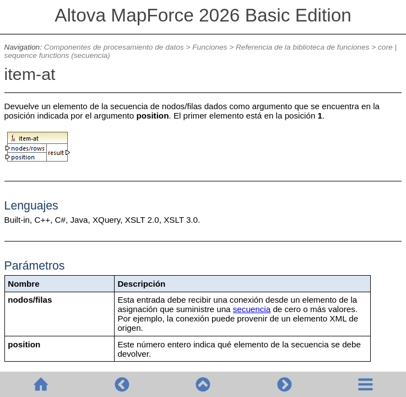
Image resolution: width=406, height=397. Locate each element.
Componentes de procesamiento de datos (114, 47)
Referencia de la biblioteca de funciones (302, 47)
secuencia (251, 309)
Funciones (209, 47)
